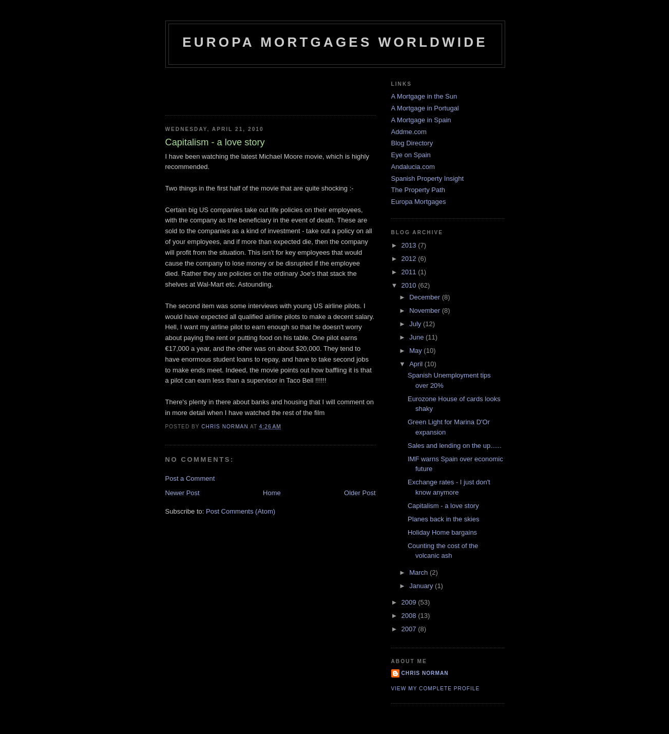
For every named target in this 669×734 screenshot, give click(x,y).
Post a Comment (190, 478)
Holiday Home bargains (442, 532)
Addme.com (409, 132)
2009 (410, 602)
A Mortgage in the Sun (424, 96)
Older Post (359, 493)
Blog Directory (412, 143)
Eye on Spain (411, 155)
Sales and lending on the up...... (455, 445)
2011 (410, 272)
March (419, 572)
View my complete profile (435, 688)
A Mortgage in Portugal (425, 108)
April (417, 364)
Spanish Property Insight (427, 178)
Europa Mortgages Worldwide (335, 42)
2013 (410, 245)
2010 (410, 285)
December (425, 297)
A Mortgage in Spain (421, 120)
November (425, 310)
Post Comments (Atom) (240, 511)
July (416, 324)
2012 (410, 258)
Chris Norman (425, 673)
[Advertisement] (225, 88)
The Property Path (418, 190)
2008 (410, 615)
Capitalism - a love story (443, 506)
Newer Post (182, 493)
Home (272, 493)
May (416, 350)
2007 (410, 629)
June (417, 337)
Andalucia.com (413, 167)
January (422, 586)
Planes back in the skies (443, 519)
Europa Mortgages (418, 201)
